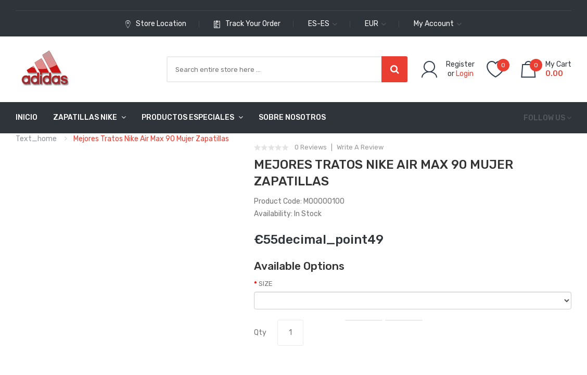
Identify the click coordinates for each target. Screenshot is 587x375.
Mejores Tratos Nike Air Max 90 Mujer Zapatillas (151, 138)
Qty (260, 332)
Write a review (360, 147)
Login (465, 73)
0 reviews (311, 147)
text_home (36, 138)
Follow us (544, 118)
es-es (322, 23)
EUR (375, 23)
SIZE (266, 284)
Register (460, 64)
